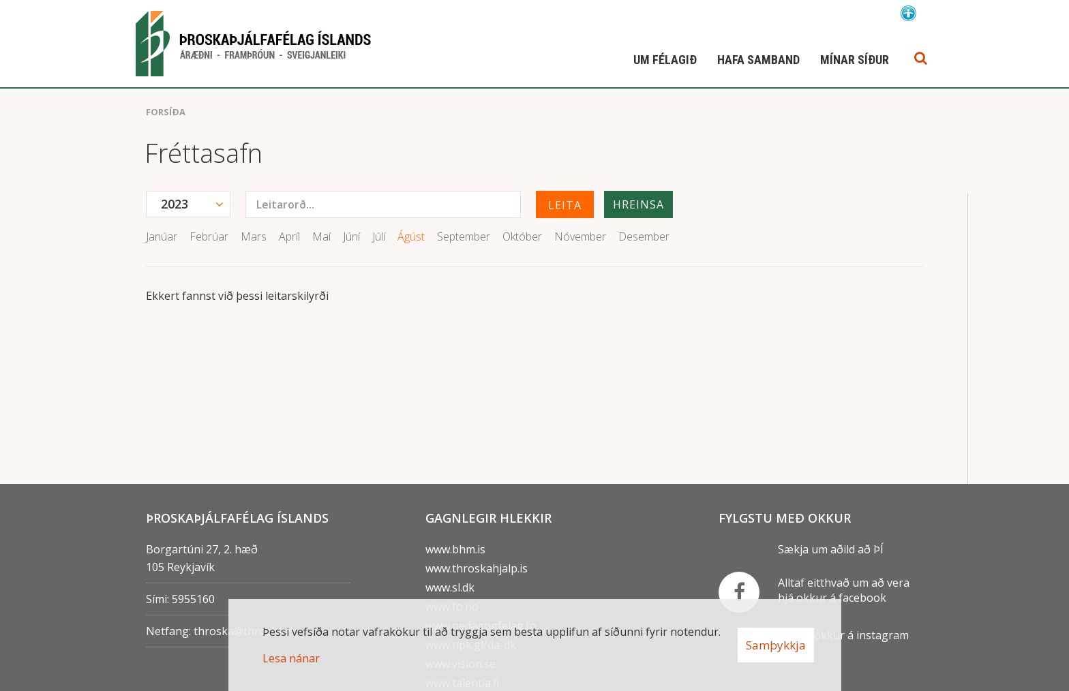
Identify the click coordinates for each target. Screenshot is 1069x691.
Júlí (378, 236)
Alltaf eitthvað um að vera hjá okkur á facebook (843, 590)
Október (522, 236)
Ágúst (411, 236)
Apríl (289, 236)
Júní (351, 236)
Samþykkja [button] (776, 645)
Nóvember (580, 236)
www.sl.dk (450, 587)
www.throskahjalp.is (476, 568)
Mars (254, 236)
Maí (321, 236)
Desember (643, 236)
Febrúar (209, 236)
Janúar (161, 236)
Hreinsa (638, 204)
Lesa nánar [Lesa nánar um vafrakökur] (291, 658)
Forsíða (165, 112)
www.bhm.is (455, 549)
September (463, 236)
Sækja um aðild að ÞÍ (831, 549)
